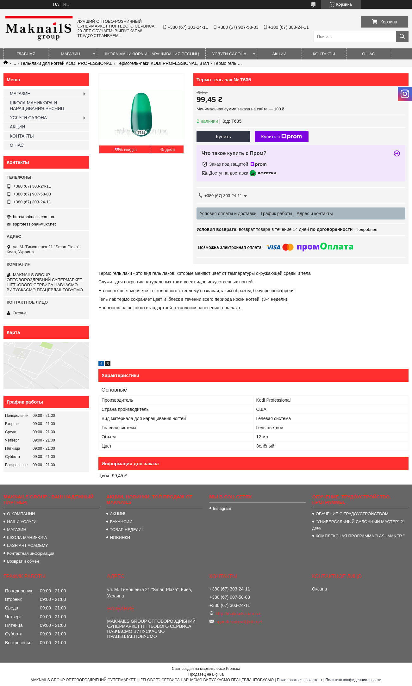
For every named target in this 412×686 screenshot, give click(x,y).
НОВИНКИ (120, 537)
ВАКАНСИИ (121, 521)
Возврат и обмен (23, 561)
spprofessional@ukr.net (34, 224)
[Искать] (402, 36)
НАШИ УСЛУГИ (21, 521)
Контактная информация (30, 553)
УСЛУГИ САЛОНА (229, 54)
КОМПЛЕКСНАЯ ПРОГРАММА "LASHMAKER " (360, 536)
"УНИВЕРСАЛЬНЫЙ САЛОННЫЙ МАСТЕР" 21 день (358, 524)
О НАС (368, 54)
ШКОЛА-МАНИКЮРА (27, 537)
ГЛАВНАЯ (25, 54)
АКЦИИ (279, 54)
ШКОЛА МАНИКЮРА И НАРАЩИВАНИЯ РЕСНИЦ (151, 54)
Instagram (222, 508)
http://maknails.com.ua (33, 216)
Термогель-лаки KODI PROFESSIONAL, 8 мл (163, 63)
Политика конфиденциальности (353, 680)
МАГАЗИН (70, 54)
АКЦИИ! (117, 513)
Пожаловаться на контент (299, 680)
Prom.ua (233, 668)
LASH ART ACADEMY (27, 545)
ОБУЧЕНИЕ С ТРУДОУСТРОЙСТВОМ (352, 513)
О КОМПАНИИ (21, 513)
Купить (223, 136)
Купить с (281, 136)
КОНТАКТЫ (324, 54)
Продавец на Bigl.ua (206, 674)
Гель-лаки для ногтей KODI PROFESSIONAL (66, 63)
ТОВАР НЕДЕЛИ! (126, 529)
